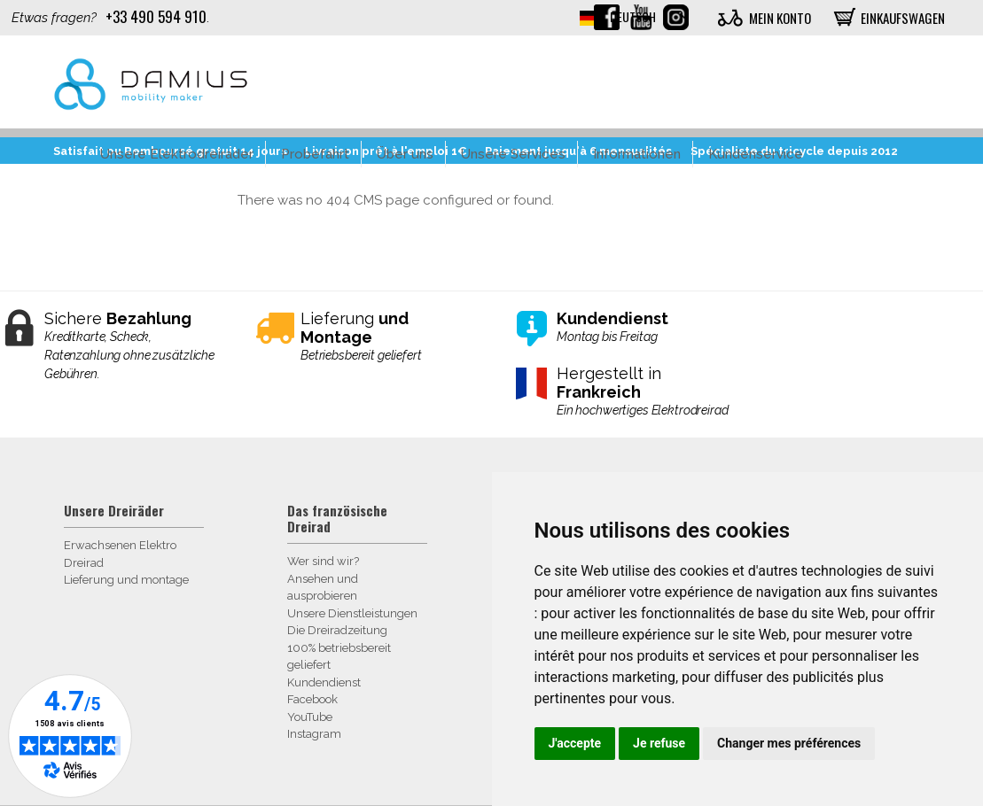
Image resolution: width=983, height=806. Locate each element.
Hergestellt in (643, 392)
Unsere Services (513, 154)
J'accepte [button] (575, 743)
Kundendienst (324, 682)
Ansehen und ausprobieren (322, 587)
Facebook (312, 699)
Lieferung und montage (126, 579)
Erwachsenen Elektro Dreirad (120, 554)
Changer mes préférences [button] (789, 743)
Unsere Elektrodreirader (177, 154)
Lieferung (386, 337)
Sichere (130, 346)
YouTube (309, 717)
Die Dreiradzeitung (337, 630)
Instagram (314, 733)
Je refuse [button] (659, 743)
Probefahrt (315, 154)
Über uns (405, 154)
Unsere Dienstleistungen (352, 613)
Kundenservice (755, 154)
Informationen (637, 154)
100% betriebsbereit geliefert (339, 656)
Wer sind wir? (323, 561)
